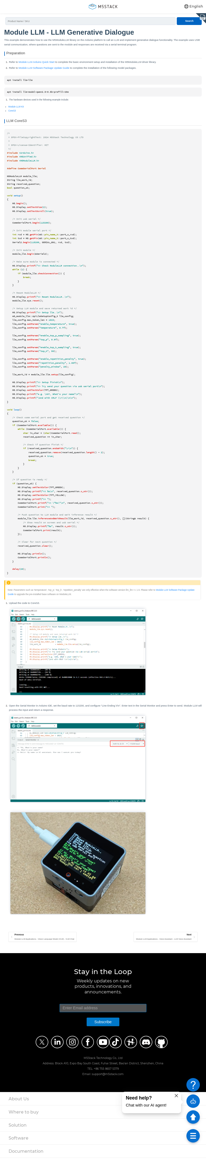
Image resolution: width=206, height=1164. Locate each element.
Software (18, 1144)
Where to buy (24, 1118)
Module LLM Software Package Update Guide (44, 70)
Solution (18, 1131)
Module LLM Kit (16, 109)
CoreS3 (12, 113)
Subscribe (103, 1028)
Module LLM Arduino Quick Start (36, 64)
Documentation (26, 1157)
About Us (19, 1105)
